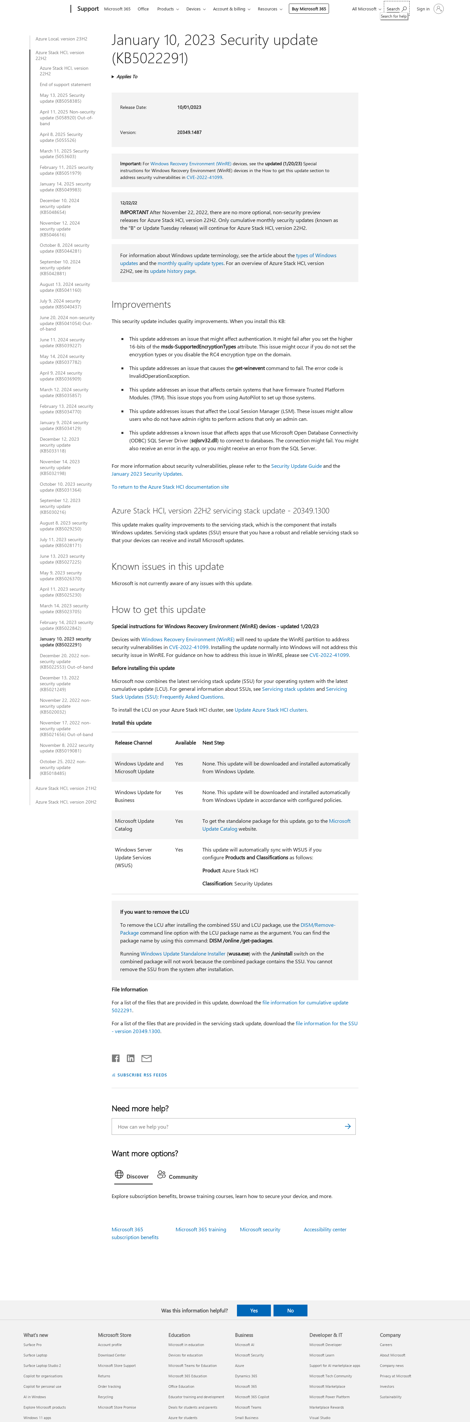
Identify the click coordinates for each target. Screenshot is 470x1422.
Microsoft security (260, 1229)
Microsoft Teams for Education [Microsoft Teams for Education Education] (192, 1365)
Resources (267, 8)
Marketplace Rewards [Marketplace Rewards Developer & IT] (326, 1407)
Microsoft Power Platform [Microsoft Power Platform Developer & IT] (329, 1396)
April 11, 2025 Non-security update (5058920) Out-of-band (67, 117)
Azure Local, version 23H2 (61, 39)
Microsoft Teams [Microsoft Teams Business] (248, 1407)
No (290, 1310)
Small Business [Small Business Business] (246, 1417)
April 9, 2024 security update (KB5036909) (61, 376)
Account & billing (229, 8)
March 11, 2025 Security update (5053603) (64, 154)
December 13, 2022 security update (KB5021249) (59, 683)
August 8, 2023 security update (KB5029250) (63, 526)
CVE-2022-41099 (204, 177)
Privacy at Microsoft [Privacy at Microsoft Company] (395, 1375)
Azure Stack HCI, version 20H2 (66, 802)
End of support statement (65, 84)
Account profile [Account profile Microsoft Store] (110, 1344)
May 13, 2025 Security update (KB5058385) (62, 98)
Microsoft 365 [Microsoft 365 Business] (246, 1386)
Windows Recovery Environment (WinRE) (190, 163)
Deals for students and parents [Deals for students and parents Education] (192, 1407)
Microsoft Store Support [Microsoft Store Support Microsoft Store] (117, 1365)
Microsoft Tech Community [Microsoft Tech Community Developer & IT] (330, 1375)
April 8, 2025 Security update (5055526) (61, 137)
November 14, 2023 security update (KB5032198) (60, 467)
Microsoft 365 (117, 8)
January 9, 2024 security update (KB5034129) (64, 425)
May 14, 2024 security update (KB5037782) (62, 359)
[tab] (133, 1175)
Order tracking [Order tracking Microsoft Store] (109, 1386)
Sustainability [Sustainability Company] (390, 1396)
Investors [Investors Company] (387, 1386)
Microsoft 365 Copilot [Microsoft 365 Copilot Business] (252, 1396)
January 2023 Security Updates (147, 473)
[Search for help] (397, 8)
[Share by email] (143, 1057)
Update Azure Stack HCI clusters (271, 709)
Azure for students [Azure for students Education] (182, 1417)
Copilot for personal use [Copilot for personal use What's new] (42, 1386)
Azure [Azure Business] (239, 1365)
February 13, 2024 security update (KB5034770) (66, 409)
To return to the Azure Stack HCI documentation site (170, 486)
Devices (193, 8)
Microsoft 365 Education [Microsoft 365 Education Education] (187, 1375)
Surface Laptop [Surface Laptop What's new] (35, 1355)
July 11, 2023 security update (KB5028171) (61, 542)
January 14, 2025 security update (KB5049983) (65, 187)
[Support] (87, 9)
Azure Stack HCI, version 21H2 (66, 788)
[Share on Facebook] (116, 1057)
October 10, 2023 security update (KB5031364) (66, 487)
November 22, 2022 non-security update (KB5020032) (65, 706)
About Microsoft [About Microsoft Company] (392, 1355)
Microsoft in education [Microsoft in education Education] (186, 1344)
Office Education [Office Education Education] (181, 1386)
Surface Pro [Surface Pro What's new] (32, 1344)
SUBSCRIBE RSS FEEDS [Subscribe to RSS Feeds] (142, 1074)
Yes (254, 1310)
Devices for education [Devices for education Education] (185, 1355)
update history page (172, 270)
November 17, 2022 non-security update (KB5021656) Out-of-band (66, 728)
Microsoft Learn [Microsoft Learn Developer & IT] (321, 1355)
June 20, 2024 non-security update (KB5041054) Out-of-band (67, 323)
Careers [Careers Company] (386, 1344)
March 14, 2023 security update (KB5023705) (64, 609)
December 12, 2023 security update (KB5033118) (59, 445)
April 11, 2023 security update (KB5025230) (62, 592)
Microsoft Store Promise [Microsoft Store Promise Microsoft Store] (117, 1407)
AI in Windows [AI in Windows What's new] (35, 1396)
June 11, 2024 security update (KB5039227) (62, 342)
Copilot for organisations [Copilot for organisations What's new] (43, 1375)
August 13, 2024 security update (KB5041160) (65, 287)
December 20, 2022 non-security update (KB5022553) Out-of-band (66, 661)
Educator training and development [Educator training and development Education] (196, 1396)
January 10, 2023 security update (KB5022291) (65, 642)
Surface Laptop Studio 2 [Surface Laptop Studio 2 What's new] (42, 1365)
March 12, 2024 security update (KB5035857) (64, 392)
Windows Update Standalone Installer (183, 953)
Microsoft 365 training (201, 1229)
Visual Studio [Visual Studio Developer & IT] (319, 1417)
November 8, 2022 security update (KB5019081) (67, 748)
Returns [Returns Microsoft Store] (104, 1375)
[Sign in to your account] (429, 9)
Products (165, 8)
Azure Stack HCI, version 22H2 (60, 55)
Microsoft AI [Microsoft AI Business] (244, 1344)
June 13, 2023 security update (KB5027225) (62, 559)
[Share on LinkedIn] (128, 1057)
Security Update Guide (296, 465)
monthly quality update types (191, 262)
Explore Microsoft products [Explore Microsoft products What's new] (45, 1407)
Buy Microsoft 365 (309, 8)
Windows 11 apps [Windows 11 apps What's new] (37, 1417)
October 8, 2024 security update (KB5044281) (64, 248)
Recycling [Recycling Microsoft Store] (105, 1396)
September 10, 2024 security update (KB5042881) (60, 267)
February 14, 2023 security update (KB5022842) (66, 625)
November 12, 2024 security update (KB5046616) (60, 229)
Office (143, 8)
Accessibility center (325, 1229)
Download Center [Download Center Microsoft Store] (112, 1355)
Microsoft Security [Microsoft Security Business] (249, 1355)
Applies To (127, 76)
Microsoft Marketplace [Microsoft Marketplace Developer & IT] (327, 1386)
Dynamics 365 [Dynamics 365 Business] (246, 1375)
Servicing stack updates (288, 688)
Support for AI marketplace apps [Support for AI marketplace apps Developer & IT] (334, 1365)
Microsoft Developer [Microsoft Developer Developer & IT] (325, 1344)
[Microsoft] (46, 9)
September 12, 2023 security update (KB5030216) (60, 506)
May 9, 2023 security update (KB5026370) (61, 576)
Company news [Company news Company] (392, 1365)
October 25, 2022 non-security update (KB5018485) (63, 767)
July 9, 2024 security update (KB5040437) (60, 304)
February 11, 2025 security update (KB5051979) (66, 170)
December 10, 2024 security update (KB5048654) (59, 206)
